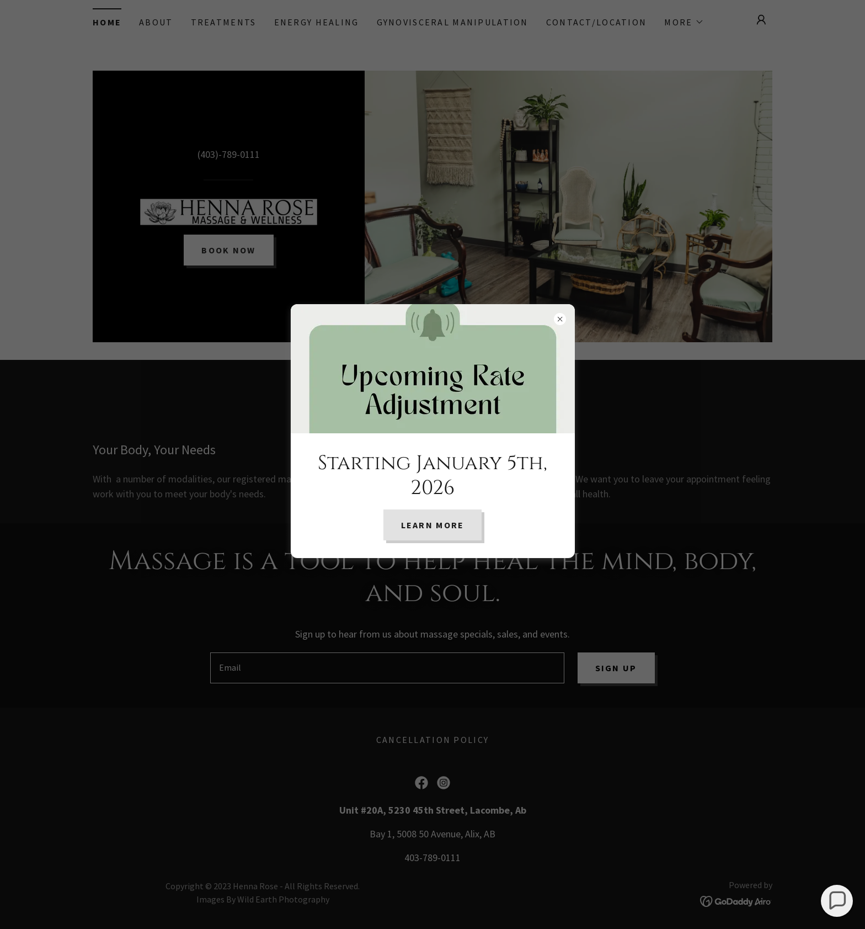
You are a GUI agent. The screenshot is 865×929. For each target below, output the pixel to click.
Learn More (432, 524)
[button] (837, 901)
